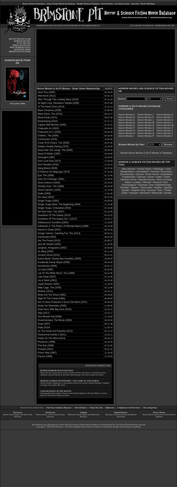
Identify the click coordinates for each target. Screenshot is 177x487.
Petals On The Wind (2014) (51, 338)
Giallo (159, 177)
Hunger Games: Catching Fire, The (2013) (59, 233)
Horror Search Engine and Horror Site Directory (17, 415)
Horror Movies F (126, 128)
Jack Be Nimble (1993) (49, 244)
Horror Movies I (126, 136)
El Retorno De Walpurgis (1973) (54, 171)
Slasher (158, 187)
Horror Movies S (164, 114)
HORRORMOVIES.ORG (165, 26)
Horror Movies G (126, 130)
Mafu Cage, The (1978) (49, 287)
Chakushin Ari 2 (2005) (49, 132)
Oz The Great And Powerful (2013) (55, 331)
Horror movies (41, 414)
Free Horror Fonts (122, 4)
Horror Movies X (164, 128)
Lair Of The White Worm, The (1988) (56, 273)
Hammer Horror (129, 179)
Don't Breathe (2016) (48, 164)
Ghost (151, 177)
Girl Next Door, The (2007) (51, 211)
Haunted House (146, 179)
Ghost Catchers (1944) (49, 190)
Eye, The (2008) (46, 175)
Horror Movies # (164, 136)
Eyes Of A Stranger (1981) (51, 179)
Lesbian (137, 182)
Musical (157, 182)
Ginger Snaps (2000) (48, 200)
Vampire (134, 193)
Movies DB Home (147, 4)
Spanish (168, 187)
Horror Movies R (145, 136)
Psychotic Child (145, 185)
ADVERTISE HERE (22, 49)
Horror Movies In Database (33, 4)
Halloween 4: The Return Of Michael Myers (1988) (63, 226)
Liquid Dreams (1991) (49, 284)
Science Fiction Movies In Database (60, 4)
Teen (159, 190)
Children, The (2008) (48, 135)
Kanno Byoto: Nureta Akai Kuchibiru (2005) (59, 258)
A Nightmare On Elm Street (128, 408)
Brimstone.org (52, 425)
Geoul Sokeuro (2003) (49, 182)
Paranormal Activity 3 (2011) (52, 334)
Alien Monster (129, 169)
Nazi (165, 182)
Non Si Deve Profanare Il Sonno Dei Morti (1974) (62, 302)
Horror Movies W (165, 125)
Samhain (83, 412)
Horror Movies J (145, 114)
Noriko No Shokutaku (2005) (52, 305)
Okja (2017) (44, 313)
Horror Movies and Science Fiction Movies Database (159, 415)
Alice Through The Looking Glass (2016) (58, 99)
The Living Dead (150, 408)
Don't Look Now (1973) (49, 161)
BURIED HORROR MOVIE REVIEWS (56, 370)
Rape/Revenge (163, 185)
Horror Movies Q (145, 133)
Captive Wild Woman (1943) (52, 124)
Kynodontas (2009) (47, 266)
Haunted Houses (120, 412)
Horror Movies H (126, 133)
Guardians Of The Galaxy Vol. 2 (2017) (57, 219)
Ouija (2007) (44, 323)
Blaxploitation (127, 171)
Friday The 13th (95, 408)
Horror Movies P (145, 130)
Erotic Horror (152, 174)
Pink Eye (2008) (46, 345)
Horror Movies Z (164, 133)
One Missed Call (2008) (50, 316)
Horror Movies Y (164, 130)
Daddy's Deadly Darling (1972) (53, 146)
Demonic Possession (161, 171)
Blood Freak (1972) (47, 117)
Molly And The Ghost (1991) (52, 294)
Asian (168, 169)
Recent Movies (107, 4)
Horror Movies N (145, 125)
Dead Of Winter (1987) (49, 153)
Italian (128, 182)
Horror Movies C (126, 120)
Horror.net (17, 412)
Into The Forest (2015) (49, 240)
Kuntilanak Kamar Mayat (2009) (54, 262)
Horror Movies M (145, 122)
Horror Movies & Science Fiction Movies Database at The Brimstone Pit (87, 425)
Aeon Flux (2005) (46, 92)
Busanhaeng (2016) (48, 121)
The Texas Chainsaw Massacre (59, 408)
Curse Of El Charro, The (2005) (53, 143)
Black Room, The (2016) (50, 114)
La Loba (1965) (45, 269)
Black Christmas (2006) (49, 110)
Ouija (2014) (44, 327)
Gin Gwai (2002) (46, 197)
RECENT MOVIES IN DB (20, 39)
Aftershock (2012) (47, 95)
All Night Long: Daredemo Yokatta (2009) (58, 103)
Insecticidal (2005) (47, 237)
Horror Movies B (126, 117)
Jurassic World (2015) (49, 255)
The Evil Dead (80, 408)
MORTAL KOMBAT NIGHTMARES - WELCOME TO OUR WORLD (69, 381)
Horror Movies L (145, 120)
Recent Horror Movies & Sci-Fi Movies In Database (146, 153)
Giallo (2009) (44, 193)
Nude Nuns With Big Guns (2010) (54, 309)
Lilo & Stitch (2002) (47, 280)
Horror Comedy (164, 179)
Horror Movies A (126, 114)
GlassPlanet (136, 427)
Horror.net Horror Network (135, 425)
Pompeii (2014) (45, 349)
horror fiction (59, 414)
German (141, 177)
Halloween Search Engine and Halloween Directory (83, 415)
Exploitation (166, 174)
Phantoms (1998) (46, 342)
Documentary (127, 174)
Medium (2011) (45, 291)
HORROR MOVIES (44, 26)
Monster (147, 182)
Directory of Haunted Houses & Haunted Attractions (121, 415)
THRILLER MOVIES (21, 45)
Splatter (125, 190)
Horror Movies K (145, 117)
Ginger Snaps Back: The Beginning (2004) (59, 204)
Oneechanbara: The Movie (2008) (55, 320)
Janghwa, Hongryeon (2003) (52, 247)
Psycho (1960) (45, 356)
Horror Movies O (145, 128)
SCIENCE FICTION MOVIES (66, 26)
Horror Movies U (164, 120)
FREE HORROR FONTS (20, 47)
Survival (151, 190)
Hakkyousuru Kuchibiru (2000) (53, 222)
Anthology (158, 169)
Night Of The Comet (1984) (51, 298)
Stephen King (138, 190)
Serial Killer (146, 187)
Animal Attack (144, 169)
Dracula (140, 174)
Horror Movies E (126, 125)
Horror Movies (159, 412)
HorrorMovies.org (39, 425)
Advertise (135, 4)
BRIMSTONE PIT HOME (20, 51)
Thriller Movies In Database (88, 4)
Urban (124, 193)
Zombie (167, 193)
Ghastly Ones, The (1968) (51, 186)
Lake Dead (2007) (47, 276)
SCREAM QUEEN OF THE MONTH (55, 391)
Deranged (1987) (46, 157)
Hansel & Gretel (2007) (49, 229)
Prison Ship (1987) (47, 352)
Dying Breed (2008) (47, 168)
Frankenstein (128, 177)
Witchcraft (157, 193)
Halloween (110, 408)
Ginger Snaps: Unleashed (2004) (54, 208)
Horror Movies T (164, 117)
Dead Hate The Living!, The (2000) (55, 150)
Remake (124, 187)
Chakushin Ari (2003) (48, 128)
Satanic (135, 187)
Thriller (167, 190)
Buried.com (50, 412)
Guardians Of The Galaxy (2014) (54, 215)
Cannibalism (142, 171)
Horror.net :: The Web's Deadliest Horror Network (74, 427)
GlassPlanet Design (110, 427)
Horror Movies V (164, 122)
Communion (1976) (47, 139)
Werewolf (144, 193)
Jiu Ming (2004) (45, 251)
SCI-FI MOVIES (24, 43)
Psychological (129, 185)
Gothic (167, 177)
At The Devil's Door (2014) (51, 106)
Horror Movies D (126, 122)
